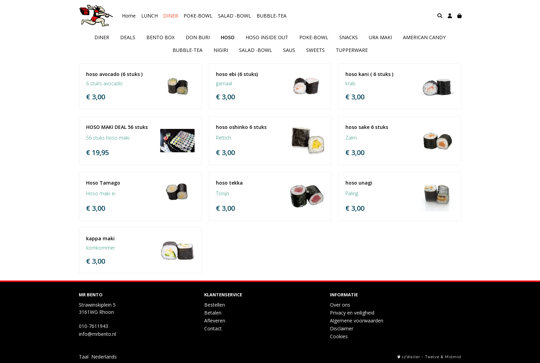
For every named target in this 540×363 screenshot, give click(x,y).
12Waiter (411, 357)
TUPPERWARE (352, 50)
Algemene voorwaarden (356, 320)
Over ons (340, 304)
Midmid (453, 357)
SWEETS (315, 50)
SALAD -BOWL (234, 15)
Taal (84, 356)
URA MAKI (380, 37)
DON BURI (198, 37)
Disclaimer (341, 328)
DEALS (127, 37)
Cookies (339, 336)
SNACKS (348, 37)
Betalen (212, 312)
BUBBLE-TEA (272, 15)
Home (129, 15)
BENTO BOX (160, 37)
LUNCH (149, 15)
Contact (213, 328)
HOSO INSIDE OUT (267, 37)
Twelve (432, 357)
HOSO (228, 37)
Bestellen (214, 304)
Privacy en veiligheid (352, 312)
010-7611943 (93, 326)
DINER (170, 15)
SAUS (289, 50)
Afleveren (214, 320)
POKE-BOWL (198, 15)
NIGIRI (221, 50)
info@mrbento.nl (97, 334)
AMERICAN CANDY (424, 37)
